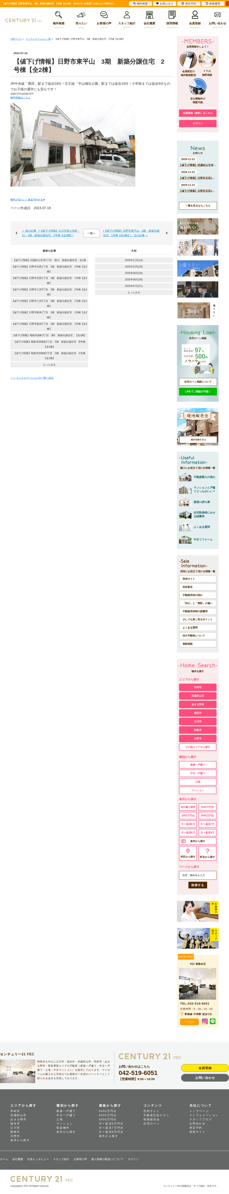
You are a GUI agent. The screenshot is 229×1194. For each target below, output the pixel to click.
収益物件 (62, 1127)
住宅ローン (151, 1123)
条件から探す (197, 841)
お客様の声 (104, 20)
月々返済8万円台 (111, 1131)
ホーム (4, 1159)
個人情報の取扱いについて (107, 1159)
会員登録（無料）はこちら (198, 113)
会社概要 (149, 20)
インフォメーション (204, 1115)
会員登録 (195, 20)
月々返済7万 (207, 824)
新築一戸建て (197, 764)
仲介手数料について (194, 635)
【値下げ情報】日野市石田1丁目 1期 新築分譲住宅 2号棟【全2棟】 (49, 269)
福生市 (198, 712)
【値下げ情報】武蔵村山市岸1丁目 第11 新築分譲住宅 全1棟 (49, 260)
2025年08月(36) (134, 279)
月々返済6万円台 (111, 1123)
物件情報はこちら (20, 97)
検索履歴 (213, 3)
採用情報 (172, 20)
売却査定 (188, 587)
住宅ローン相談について (198, 381)
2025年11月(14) (134, 260)
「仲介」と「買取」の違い (198, 603)
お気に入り (164, 3)
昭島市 (198, 730)
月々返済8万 (188, 832)
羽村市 (198, 687)
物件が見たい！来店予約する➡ (27, 199)
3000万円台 (188, 815)
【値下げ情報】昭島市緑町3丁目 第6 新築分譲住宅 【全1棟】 (49, 335)
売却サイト (189, 578)
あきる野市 (198, 704)
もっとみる (49, 364)
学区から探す (187, 856)
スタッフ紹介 (127, 20)
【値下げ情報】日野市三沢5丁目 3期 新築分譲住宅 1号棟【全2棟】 (49, 303)
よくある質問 (190, 627)
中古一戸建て (197, 773)
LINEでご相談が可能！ (198, 391)
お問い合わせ (218, 20)
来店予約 (195, 1127)
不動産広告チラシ (156, 1115)
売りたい (81, 20)
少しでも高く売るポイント (198, 619)
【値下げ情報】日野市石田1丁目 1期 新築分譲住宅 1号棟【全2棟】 (49, 281)
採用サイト (197, 1131)
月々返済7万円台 (111, 1127)
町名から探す (207, 857)
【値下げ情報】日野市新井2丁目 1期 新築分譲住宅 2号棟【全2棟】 (49, 315)
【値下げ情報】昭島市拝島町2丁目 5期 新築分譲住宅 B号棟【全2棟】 (49, 344)
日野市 (198, 738)
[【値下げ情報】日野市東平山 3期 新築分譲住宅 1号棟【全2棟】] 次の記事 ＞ (131, 233)
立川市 (198, 721)
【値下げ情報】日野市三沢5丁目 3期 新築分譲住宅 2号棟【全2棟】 (49, 292)
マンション (198, 790)
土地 (197, 781)
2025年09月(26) (134, 273)
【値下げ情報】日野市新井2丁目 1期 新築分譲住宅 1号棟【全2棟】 (49, 326)
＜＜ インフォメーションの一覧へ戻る (32, 377)
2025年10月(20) (134, 266)
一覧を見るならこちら (197, 205)
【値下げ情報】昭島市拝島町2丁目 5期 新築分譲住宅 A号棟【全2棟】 (49, 356)
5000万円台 (108, 1119)
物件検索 (58, 20)
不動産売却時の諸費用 (195, 611)
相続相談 (188, 643)
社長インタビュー (38, 1159)
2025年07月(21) (134, 286)
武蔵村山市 (198, 695)
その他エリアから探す (197, 747)
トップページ (199, 1111)
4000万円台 (207, 815)
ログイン (198, 123)
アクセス (189, 1021)
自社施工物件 (187, 807)
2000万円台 (207, 807)
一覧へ (91, 233)
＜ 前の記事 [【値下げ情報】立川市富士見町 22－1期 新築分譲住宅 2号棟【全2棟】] (51, 233)
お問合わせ (197, 1123)
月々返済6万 (188, 824)
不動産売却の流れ (193, 595)
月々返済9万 (207, 832)
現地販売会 (151, 1119)
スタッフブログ (200, 1119)
